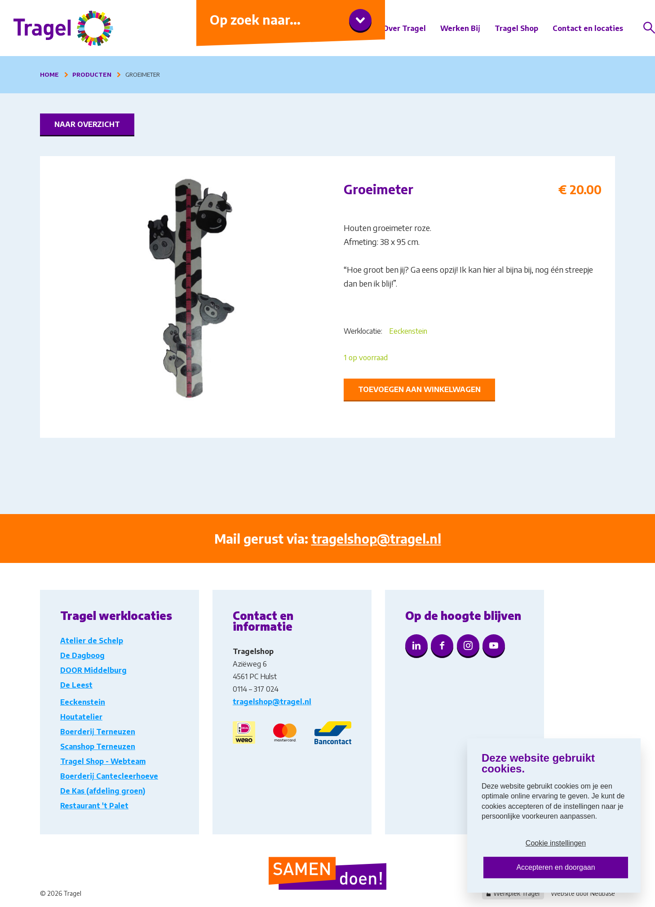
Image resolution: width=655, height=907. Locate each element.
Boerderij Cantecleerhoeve (109, 776)
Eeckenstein (408, 331)
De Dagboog (82, 655)
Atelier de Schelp (91, 640)
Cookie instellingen (556, 843)
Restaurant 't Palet (94, 805)
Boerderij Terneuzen (97, 731)
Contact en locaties (588, 28)
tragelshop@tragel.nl (376, 538)
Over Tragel (404, 28)
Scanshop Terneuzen (97, 746)
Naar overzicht (87, 124)
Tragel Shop (516, 28)
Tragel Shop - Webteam (103, 761)
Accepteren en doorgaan (555, 867)
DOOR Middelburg (93, 670)
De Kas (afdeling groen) (102, 790)
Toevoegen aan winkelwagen (419, 389)
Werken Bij (460, 28)
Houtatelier (81, 716)
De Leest (76, 684)
